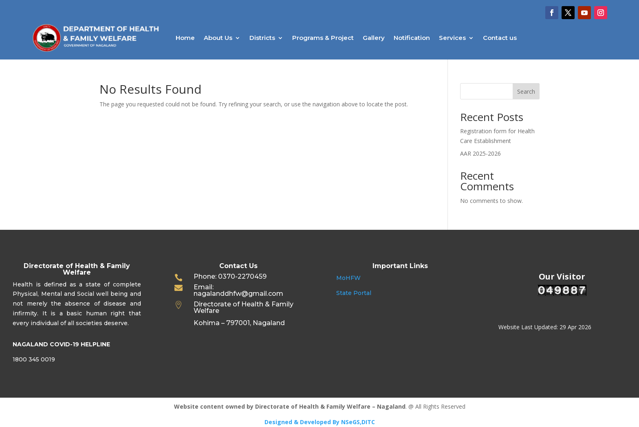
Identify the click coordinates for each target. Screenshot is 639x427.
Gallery (374, 38)
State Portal (353, 293)
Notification (412, 38)
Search (526, 91)
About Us (218, 38)
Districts (262, 38)
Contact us (500, 38)
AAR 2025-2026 (480, 153)
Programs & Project (323, 38)
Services (452, 38)
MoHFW (348, 278)
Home (185, 38)
